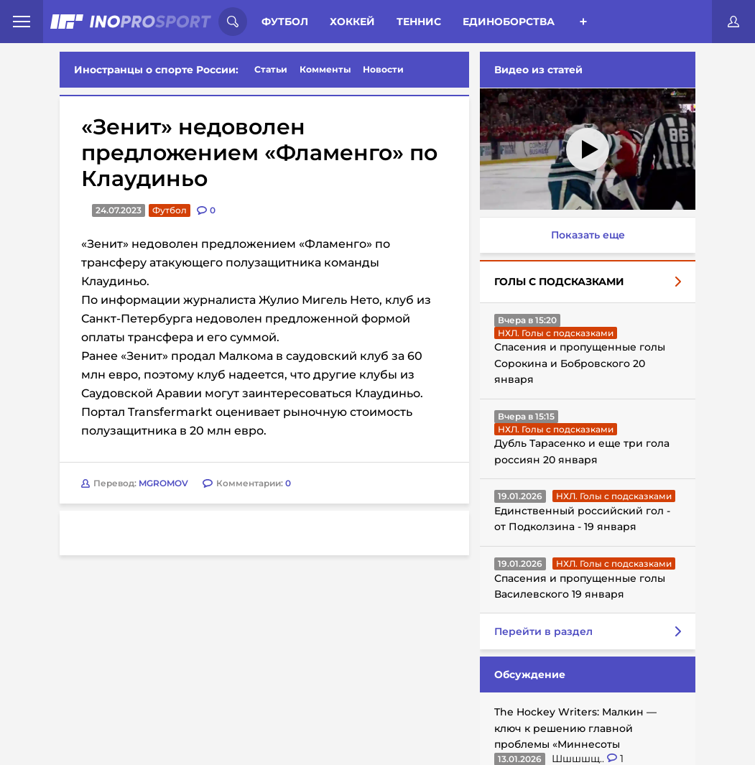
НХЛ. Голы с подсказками (555, 333)
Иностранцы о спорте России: (156, 69)
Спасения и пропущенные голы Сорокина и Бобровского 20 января (579, 363)
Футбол (284, 21)
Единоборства (509, 21)
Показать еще (588, 234)
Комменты (325, 69)
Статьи (270, 69)
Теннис (419, 21)
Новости (383, 69)
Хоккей (352, 21)
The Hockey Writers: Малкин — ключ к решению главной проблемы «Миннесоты (575, 728)
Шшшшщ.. (579, 758)
